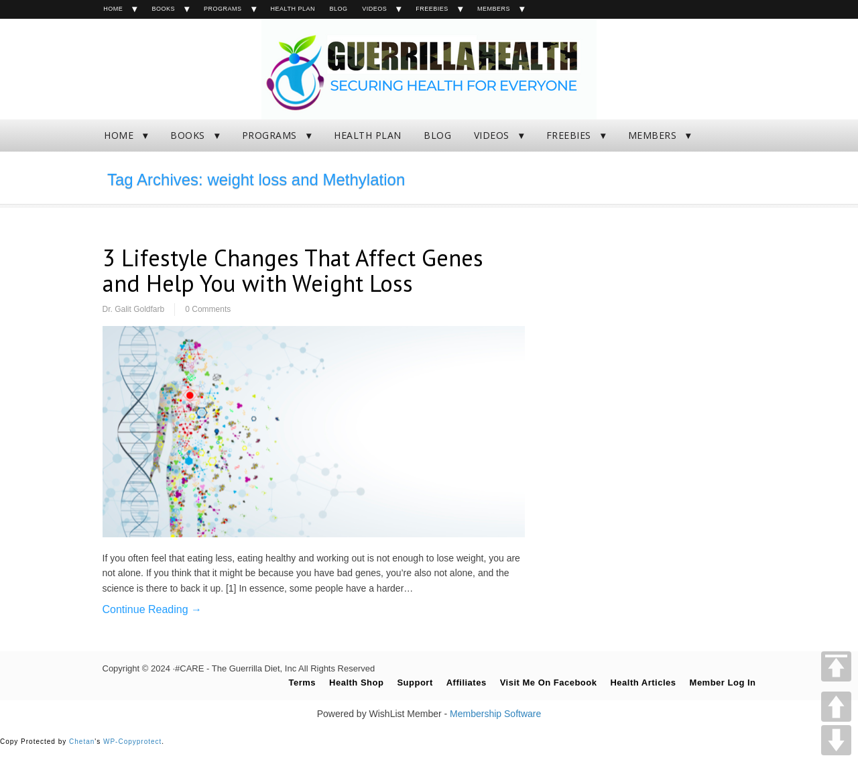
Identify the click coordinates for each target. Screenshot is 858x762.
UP (836, 707)
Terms (302, 682)
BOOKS (163, 8)
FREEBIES (432, 8)
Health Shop (356, 682)
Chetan (82, 741)
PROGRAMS (223, 8)
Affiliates (466, 682)
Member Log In (723, 682)
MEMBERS (493, 8)
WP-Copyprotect (132, 741)
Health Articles (643, 682)
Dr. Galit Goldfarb (134, 309)
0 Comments (208, 309)
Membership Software (495, 713)
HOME (113, 8)
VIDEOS (374, 8)
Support (414, 682)
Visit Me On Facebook (548, 682)
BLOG (339, 8)
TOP (836, 666)
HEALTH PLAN (293, 8)
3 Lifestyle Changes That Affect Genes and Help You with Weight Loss (293, 270)
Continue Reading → (152, 609)
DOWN (836, 740)
